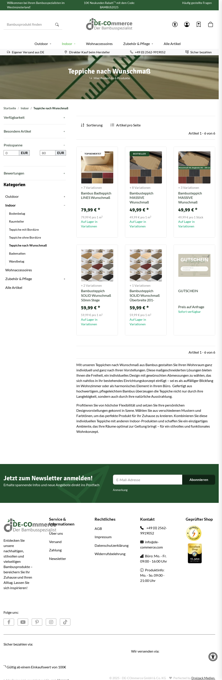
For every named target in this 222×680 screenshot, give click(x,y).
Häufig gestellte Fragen (197, 3)
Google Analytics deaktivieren (24, 675)
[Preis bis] (47, 153)
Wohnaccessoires (18, 270)
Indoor (135, 421)
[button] (175, 24)
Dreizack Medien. (203, 678)
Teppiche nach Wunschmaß (28, 245)
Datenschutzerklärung (111, 545)
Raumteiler (16, 221)
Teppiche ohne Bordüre (25, 237)
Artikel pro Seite (128, 125)
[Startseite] (109, 24)
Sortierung (94, 125)
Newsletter (57, 558)
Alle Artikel (13, 287)
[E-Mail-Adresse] (147, 480)
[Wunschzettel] (198, 24)
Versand (55, 542)
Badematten (17, 253)
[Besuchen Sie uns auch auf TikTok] (65, 622)
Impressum (103, 537)
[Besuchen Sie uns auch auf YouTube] (23, 622)
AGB (98, 528)
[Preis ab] (11, 153)
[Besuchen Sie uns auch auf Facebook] (9, 622)
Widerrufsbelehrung (110, 554)
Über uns (56, 533)
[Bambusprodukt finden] (28, 24)
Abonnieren (198, 479)
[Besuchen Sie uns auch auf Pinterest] (37, 622)
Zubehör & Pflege (18, 279)
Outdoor (12, 196)
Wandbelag (16, 261)
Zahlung (55, 550)
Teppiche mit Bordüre (24, 229)
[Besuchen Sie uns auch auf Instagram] (51, 622)
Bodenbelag (17, 213)
